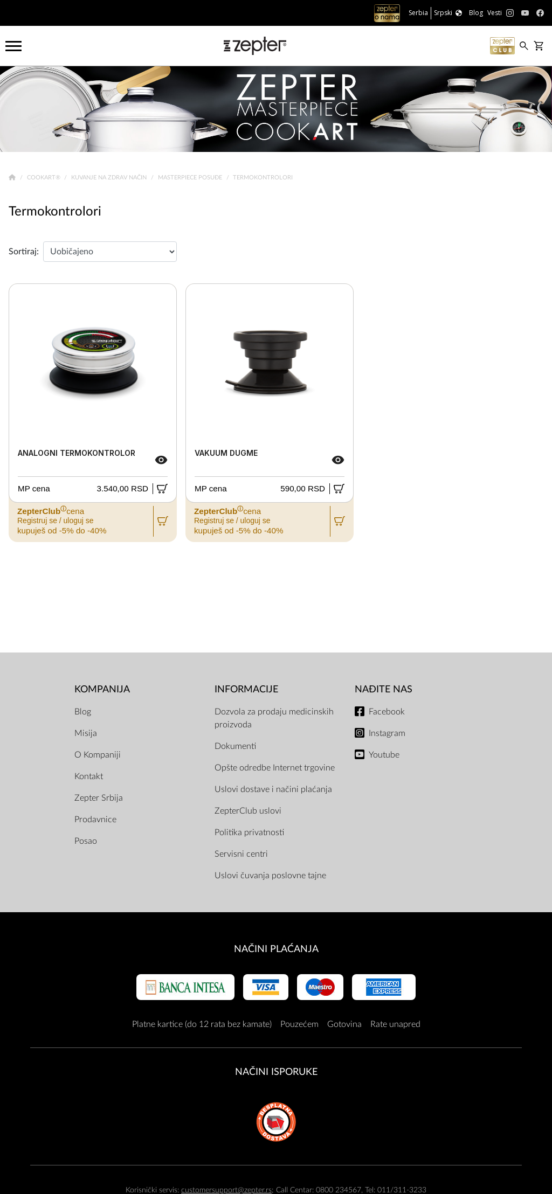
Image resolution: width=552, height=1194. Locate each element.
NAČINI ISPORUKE (276, 1072)
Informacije (246, 689)
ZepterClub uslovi (248, 811)
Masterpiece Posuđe (191, 178)
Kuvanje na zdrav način (109, 178)
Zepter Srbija (98, 798)
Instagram (387, 733)
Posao (85, 841)
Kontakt (88, 776)
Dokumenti (235, 746)
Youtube (384, 755)
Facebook (387, 711)
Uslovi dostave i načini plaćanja (273, 789)
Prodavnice (95, 819)
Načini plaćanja (276, 949)
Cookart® (44, 178)
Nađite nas (383, 689)
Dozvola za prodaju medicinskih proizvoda (274, 718)
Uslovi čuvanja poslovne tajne (270, 875)
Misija (85, 733)
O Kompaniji (97, 755)
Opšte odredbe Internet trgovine (275, 767)
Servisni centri (241, 854)
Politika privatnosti (249, 832)
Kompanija (102, 689)
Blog (82, 711)
